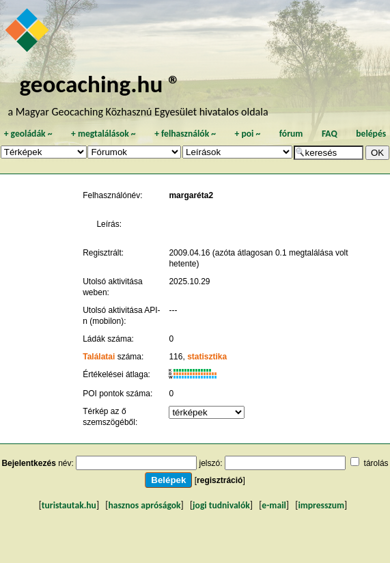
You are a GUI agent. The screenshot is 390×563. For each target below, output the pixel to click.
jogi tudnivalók (221, 505)
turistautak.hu (69, 505)
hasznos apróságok (144, 505)
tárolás (376, 463)
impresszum (321, 505)
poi (247, 133)
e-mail (273, 505)
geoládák (28, 133)
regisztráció (219, 480)
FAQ (329, 133)
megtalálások (103, 133)
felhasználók (185, 133)
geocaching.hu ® (100, 83)
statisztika (207, 356)
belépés (371, 133)
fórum (291, 133)
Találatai (99, 356)
